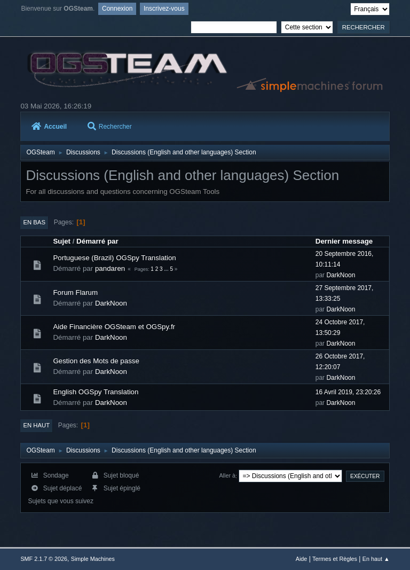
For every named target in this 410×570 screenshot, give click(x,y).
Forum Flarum (75, 292)
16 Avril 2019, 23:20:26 (348, 392)
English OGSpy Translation (95, 392)
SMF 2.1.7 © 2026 (43, 559)
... (167, 269)
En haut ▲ (376, 559)
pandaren (110, 268)
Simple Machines (93, 559)
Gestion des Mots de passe (96, 361)
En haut (36, 425)
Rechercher (110, 126)
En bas (34, 222)
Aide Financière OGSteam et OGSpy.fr (114, 327)
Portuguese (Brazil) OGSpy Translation (114, 258)
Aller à (227, 476)
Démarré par (97, 241)
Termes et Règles (334, 559)
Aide (302, 559)
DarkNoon (340, 275)
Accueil (49, 126)
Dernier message (344, 241)
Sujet (61, 241)
